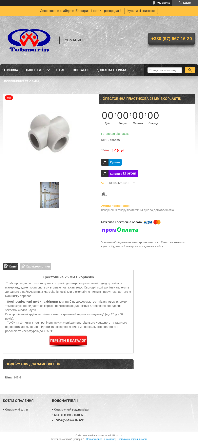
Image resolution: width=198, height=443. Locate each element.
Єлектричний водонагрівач (71, 409)
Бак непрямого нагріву (68, 414)
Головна (11, 70)
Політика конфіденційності (132, 439)
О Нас (60, 70)
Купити (115, 162)
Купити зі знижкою (141, 11)
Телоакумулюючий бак (69, 420)
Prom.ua (117, 435)
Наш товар (34, 70)
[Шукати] (190, 70)
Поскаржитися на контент (100, 439)
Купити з (123, 173)
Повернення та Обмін (21, 81)
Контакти (80, 70)
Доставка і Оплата (111, 70)
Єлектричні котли (16, 409)
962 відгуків (163, 2)
